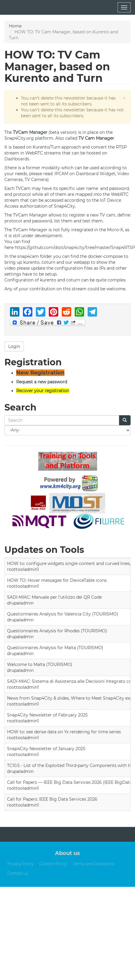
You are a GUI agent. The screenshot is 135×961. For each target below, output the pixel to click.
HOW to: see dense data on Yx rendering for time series (64, 731)
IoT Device (110, 200)
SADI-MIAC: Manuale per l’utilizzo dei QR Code (54, 597)
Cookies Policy (53, 863)
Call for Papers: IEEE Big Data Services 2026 (52, 799)
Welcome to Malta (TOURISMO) (39, 664)
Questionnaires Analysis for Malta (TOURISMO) (55, 647)
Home (15, 26)
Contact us (17, 873)
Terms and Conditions (94, 863)
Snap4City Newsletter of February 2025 (47, 715)
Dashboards (16, 159)
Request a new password (41, 382)
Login (14, 346)
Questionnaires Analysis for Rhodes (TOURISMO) (57, 630)
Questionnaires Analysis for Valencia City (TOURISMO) (62, 614)
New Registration (40, 372)
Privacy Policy (20, 863)
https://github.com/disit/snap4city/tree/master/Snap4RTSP (75, 247)
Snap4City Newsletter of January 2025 (46, 748)
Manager (38, 132)
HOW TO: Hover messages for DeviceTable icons (57, 580)
